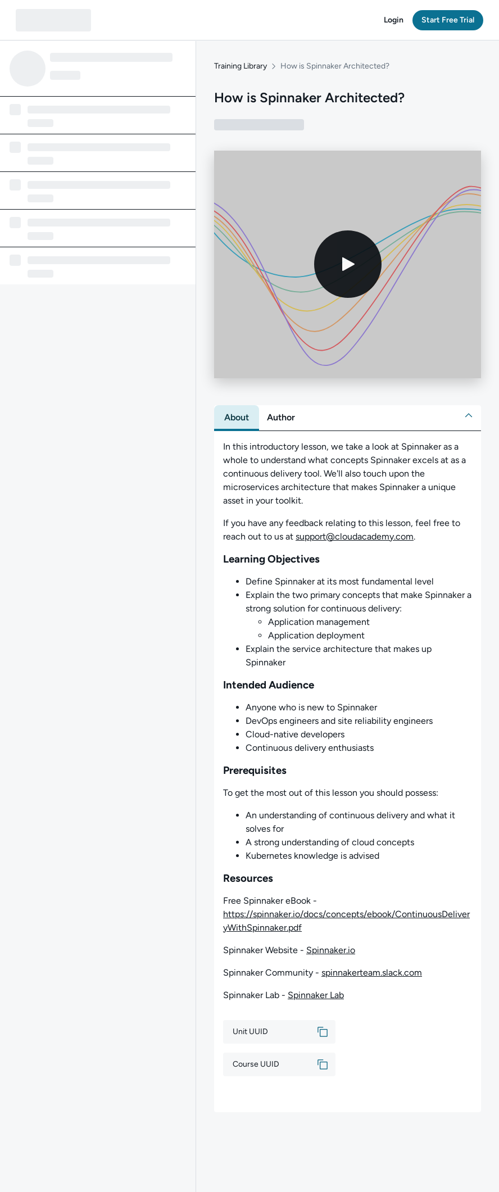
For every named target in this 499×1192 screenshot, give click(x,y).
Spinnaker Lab (316, 995)
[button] (393, 20)
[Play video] (348, 264)
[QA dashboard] (53, 20)
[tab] (236, 417)
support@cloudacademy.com (355, 536)
